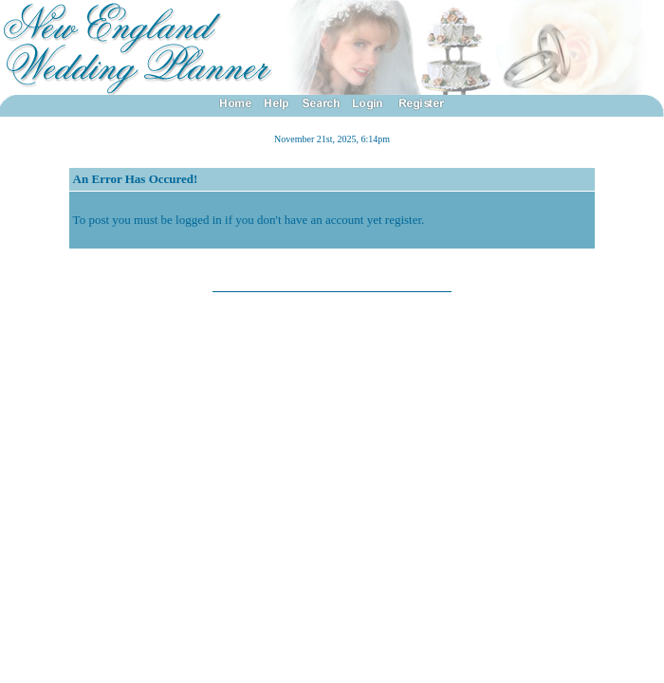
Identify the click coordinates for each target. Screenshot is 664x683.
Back (332, 265)
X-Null (112, 314)
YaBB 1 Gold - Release (91, 302)
